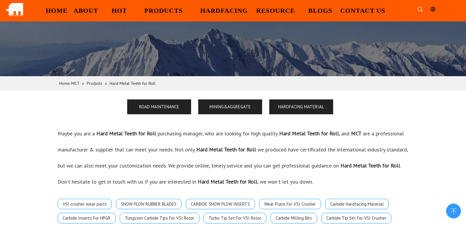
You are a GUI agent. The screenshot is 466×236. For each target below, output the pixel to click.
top (453, 210)
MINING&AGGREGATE (230, 107)
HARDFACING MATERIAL (301, 107)
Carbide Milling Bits (293, 218)
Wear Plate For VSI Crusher (290, 204)
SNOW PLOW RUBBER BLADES (149, 204)
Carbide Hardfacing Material (357, 204)
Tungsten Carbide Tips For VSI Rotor (159, 218)
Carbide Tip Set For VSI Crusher (356, 218)
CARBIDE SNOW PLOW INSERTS (220, 204)
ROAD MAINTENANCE (159, 107)
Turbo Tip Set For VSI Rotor (235, 218)
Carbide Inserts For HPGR (87, 218)
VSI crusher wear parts (85, 204)
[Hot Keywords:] (420, 9)
